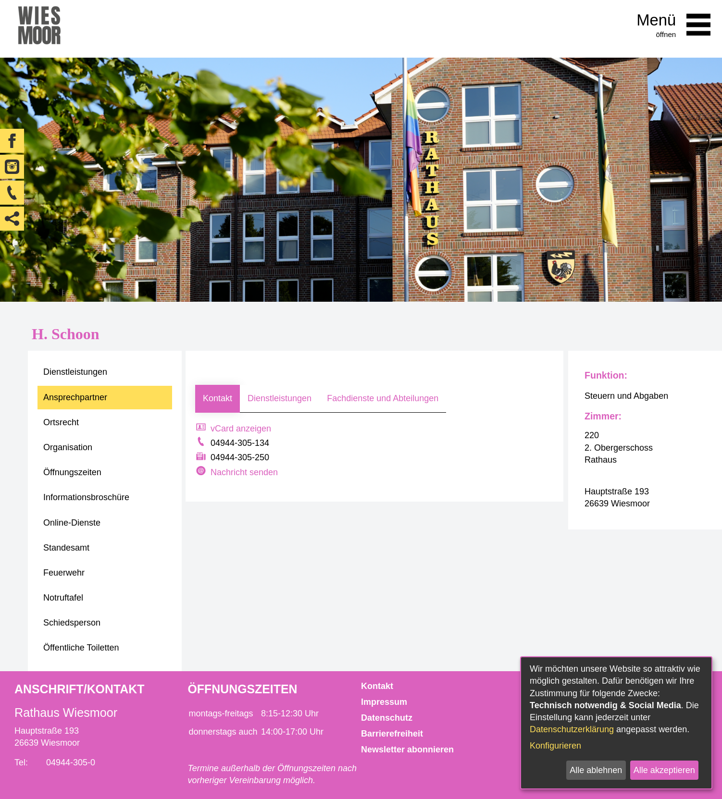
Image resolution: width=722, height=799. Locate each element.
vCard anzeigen (241, 428)
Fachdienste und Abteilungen (382, 398)
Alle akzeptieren (664, 770)
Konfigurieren (555, 745)
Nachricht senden (244, 472)
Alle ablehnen (596, 770)
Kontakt (217, 398)
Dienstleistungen (279, 398)
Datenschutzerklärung (572, 729)
